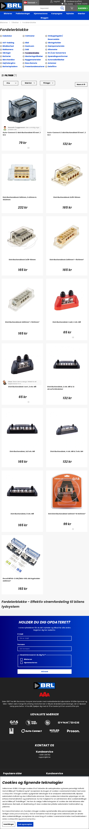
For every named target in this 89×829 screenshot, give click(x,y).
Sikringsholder (54, 42)
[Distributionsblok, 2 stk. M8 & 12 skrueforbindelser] (67, 390)
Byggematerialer (33, 59)
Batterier (7, 56)
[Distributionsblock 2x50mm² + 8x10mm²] (67, 263)
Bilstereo (8, 13)
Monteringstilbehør (34, 56)
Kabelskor (7, 36)
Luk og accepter (25, 824)
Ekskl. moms (82, 4)
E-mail (20, 634)
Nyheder (70, 13)
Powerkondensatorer (35, 66)
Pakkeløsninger (23, 13)
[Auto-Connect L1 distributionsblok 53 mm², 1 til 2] (22, 135)
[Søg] (44, 8)
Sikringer (7, 53)
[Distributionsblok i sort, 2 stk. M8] (22, 390)
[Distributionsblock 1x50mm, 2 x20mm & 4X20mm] (22, 200)
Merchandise (9, 59)
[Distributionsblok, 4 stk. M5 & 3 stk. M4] (67, 454)
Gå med (44, 671)
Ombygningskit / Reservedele (55, 37)
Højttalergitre (9, 63)
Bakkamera (8, 49)
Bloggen (44, 18)
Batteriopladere (10, 66)
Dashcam (29, 46)
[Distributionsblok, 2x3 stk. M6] (22, 454)
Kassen (83, 8)
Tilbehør (15, 22)
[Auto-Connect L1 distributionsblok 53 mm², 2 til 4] (67, 135)
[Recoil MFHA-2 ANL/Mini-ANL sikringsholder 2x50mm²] (22, 581)
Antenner (52, 63)
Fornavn (21, 644)
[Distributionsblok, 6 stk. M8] (22, 517)
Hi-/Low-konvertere (57, 53)
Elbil (27, 42)
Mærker (81, 13)
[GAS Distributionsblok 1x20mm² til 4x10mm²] (67, 517)
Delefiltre (52, 66)
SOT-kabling (8, 42)
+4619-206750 (44, 755)
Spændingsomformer (58, 56)
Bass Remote (31, 63)
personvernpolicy (21, 813)
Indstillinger (9, 824)
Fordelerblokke (29, 22)
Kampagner (56, 13)
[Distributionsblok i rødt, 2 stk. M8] (67, 325)
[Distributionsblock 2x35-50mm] (67, 200)
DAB (27, 49)
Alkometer (52, 49)
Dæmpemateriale (56, 46)
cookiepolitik (7, 793)
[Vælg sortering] (81, 84)
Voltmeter (30, 36)
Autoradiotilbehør (56, 59)
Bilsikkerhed (8, 46)
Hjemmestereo (40, 13)
